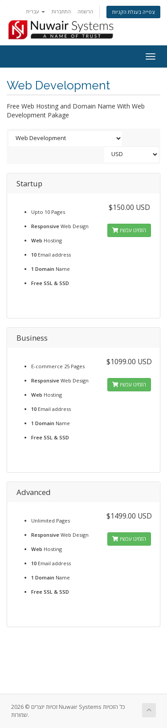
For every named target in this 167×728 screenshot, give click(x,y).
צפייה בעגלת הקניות (133, 11)
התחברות (61, 11)
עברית (35, 11)
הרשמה (85, 11)
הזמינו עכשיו (129, 230)
